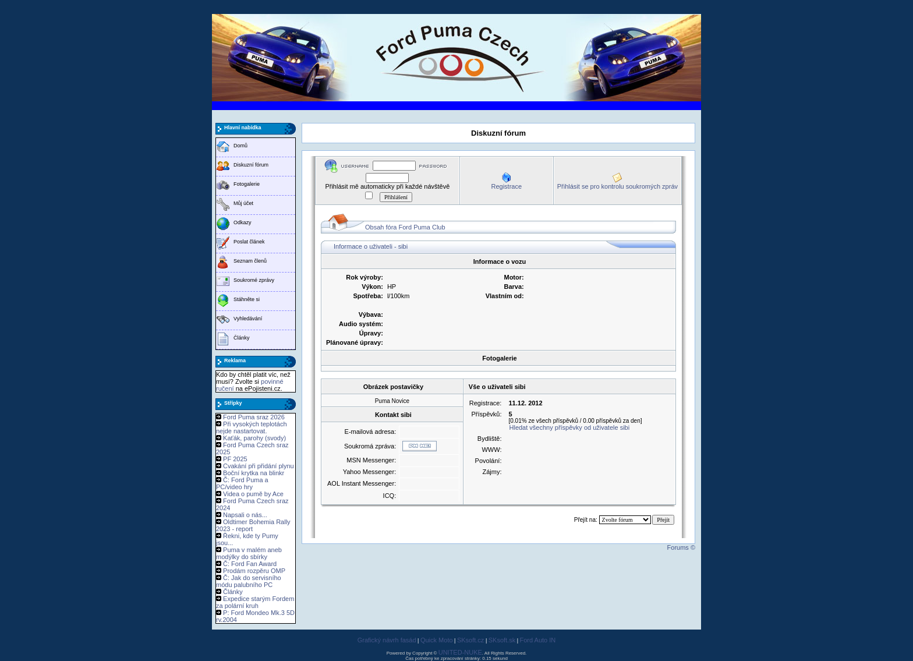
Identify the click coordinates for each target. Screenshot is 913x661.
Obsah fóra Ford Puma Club (405, 227)
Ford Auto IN (538, 640)
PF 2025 (235, 458)
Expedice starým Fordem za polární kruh (255, 602)
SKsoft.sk (502, 640)
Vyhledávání (247, 318)
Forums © (681, 547)
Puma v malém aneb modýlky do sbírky (249, 553)
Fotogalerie (246, 184)
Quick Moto (436, 640)
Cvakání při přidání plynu (258, 465)
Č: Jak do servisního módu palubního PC (248, 581)
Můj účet (243, 203)
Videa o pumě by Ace (253, 493)
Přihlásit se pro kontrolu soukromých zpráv (617, 186)
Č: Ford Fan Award (250, 563)
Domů (240, 146)
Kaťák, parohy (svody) (254, 437)
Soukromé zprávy (253, 280)
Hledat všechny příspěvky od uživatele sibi (569, 427)
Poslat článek (249, 242)
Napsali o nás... (245, 514)
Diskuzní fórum (250, 165)
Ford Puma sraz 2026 (254, 416)
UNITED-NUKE (460, 652)
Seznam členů (250, 261)
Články (241, 338)
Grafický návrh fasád (387, 640)
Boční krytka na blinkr (253, 472)
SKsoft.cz (470, 640)
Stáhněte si (246, 299)
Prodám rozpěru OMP (254, 570)
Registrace (506, 186)
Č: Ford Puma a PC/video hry (242, 483)
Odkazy (242, 222)
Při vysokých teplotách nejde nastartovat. (251, 427)
